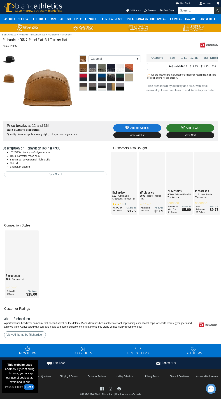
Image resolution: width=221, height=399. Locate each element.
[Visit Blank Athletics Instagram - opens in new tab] (111, 388)
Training (191, 19)
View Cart (190, 135)
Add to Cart (190, 128)
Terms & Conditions (179, 376)
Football (40, 19)
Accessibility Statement (207, 376)
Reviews (149, 10)
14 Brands (133, 10)
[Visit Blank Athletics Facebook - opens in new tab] (102, 388)
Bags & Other (208, 19)
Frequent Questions (41, 376)
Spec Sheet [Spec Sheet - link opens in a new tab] (55, 174)
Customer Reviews (97, 376)
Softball (24, 19)
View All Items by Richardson (24, 334)
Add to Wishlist (137, 128)
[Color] (115, 58)
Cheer (103, 19)
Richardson (11, 39)
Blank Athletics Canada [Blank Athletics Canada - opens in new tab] (128, 394)
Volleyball (88, 19)
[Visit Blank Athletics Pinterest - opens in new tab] (119, 388)
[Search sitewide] (196, 10)
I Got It (29, 387)
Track (129, 19)
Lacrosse (116, 19)
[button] (179, 2)
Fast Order (167, 10)
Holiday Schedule (124, 376)
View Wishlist (137, 135)
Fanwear (142, 19)
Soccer (72, 19)
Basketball (57, 19)
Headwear (175, 19)
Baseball (9, 19)
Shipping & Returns (69, 376)
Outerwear (158, 19)
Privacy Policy (14, 386)
